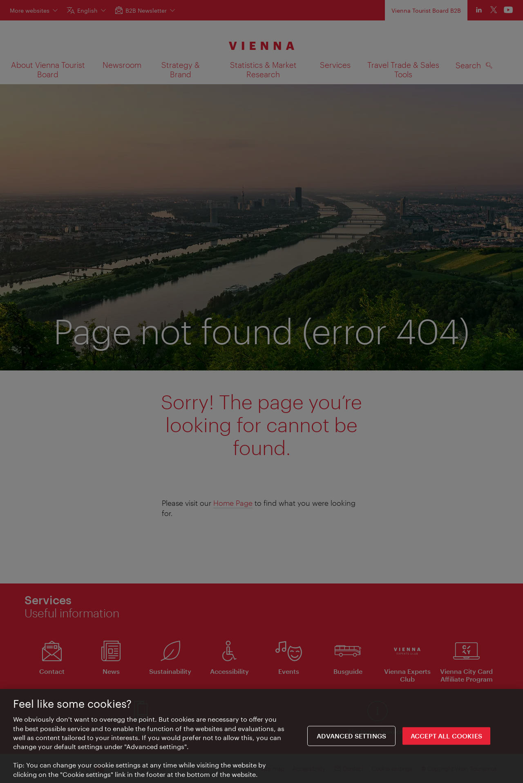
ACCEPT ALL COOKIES (446, 737)
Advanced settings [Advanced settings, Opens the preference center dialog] (351, 737)
